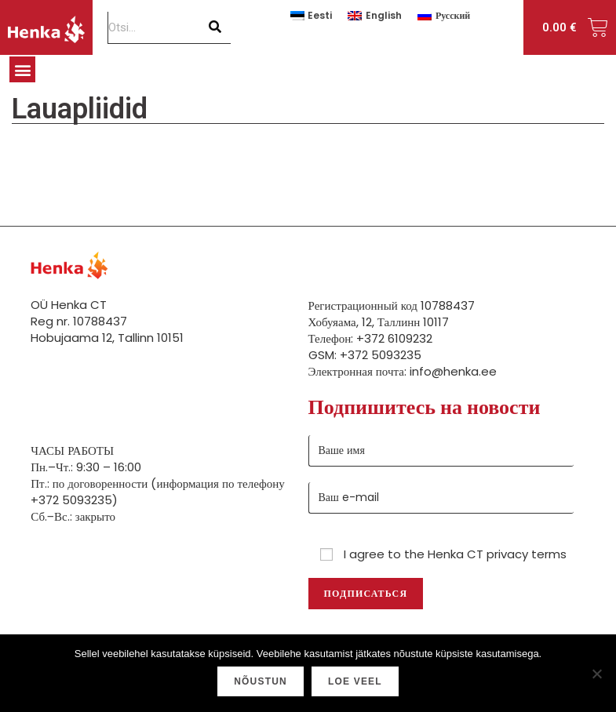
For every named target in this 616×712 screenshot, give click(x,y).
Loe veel (355, 681)
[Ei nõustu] (596, 673)
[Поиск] (215, 27)
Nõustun (260, 681)
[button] (22, 69)
